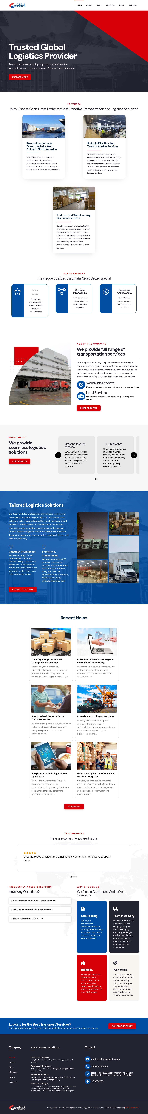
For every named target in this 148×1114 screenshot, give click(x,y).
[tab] (40, 901)
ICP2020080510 (132, 1107)
